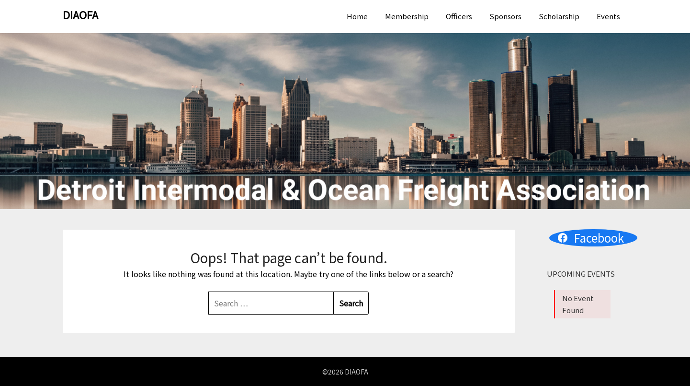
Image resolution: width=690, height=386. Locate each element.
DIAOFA (80, 14)
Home (357, 16)
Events (608, 16)
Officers (459, 16)
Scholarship (559, 16)
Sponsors (505, 16)
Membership (407, 16)
